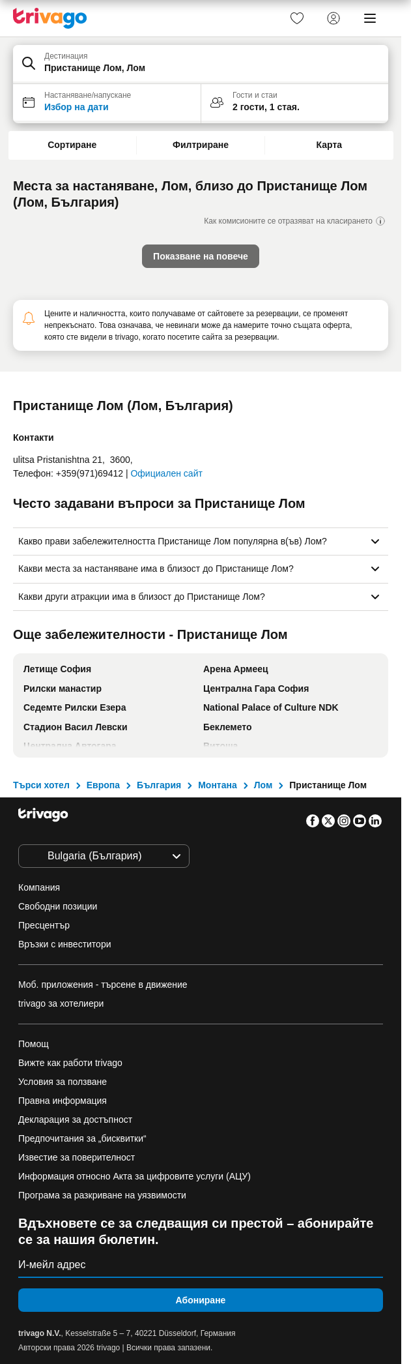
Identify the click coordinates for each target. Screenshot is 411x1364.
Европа (103, 785)
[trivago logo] (50, 18)
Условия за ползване (62, 1081)
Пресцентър (44, 925)
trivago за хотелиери (61, 1003)
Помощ (33, 1044)
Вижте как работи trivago (70, 1063)
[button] (200, 64)
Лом (263, 785)
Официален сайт (166, 473)
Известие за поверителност (76, 1157)
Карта (330, 145)
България (159, 785)
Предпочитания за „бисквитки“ (83, 1138)
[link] (297, 18)
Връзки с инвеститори (64, 944)
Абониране (201, 1300)
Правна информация (62, 1100)
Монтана (217, 785)
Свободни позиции (57, 906)
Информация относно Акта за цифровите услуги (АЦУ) (134, 1176)
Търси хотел (41, 785)
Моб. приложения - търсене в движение (103, 984)
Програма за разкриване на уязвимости (102, 1195)
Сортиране (72, 145)
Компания (39, 887)
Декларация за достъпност (75, 1119)
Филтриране (201, 145)
